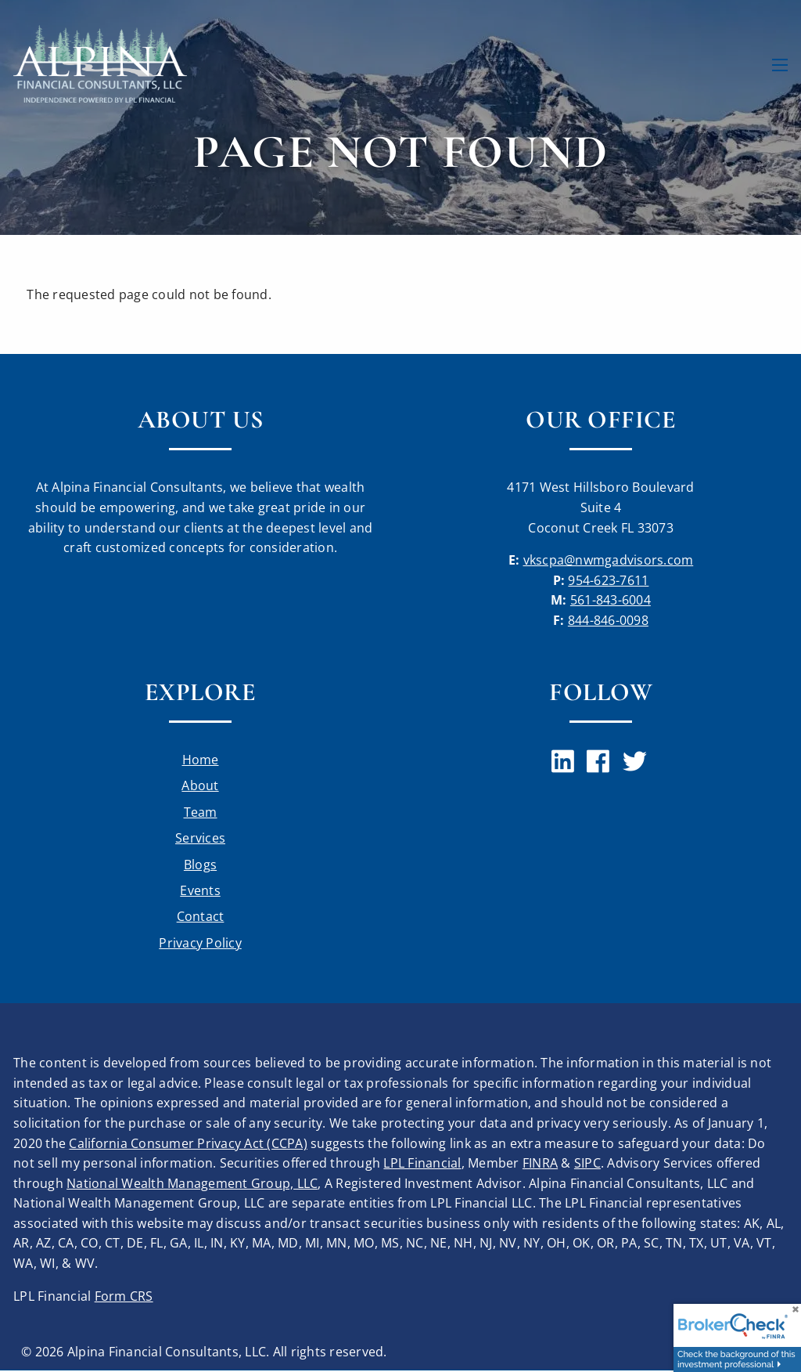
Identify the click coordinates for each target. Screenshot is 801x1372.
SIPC (587, 1164)
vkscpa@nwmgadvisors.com (608, 560)
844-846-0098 (608, 620)
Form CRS (124, 1296)
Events (200, 891)
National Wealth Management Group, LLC (192, 1184)
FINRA (540, 1164)
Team (200, 812)
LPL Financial (422, 1164)
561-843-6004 (610, 599)
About (199, 786)
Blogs (200, 864)
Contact (200, 917)
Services (200, 838)
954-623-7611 (608, 580)
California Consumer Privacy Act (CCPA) (188, 1144)
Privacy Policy (200, 943)
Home (200, 759)
